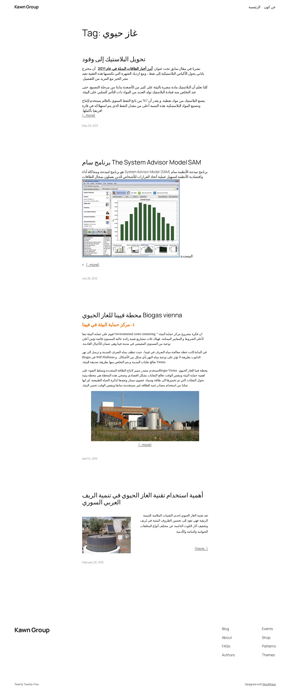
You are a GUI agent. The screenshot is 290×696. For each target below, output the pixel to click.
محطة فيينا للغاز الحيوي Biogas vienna (132, 314)
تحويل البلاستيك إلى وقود (113, 58)
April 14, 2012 (90, 458)
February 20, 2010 (92, 562)
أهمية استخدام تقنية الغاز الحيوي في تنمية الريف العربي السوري (142, 499)
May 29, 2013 (90, 125)
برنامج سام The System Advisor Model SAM (141, 162)
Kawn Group (26, 7)
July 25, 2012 (89, 278)
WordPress (269, 684)
